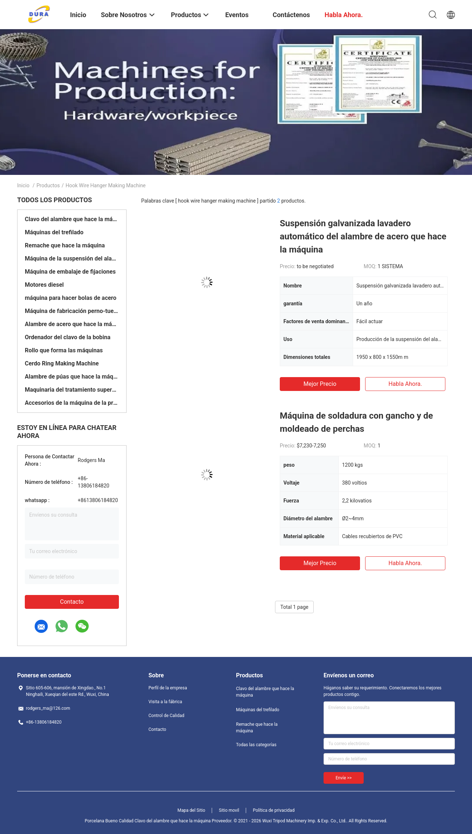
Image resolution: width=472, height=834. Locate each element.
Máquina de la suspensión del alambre (72, 258)
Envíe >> (344, 777)
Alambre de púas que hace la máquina (72, 376)
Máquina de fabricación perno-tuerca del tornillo (72, 311)
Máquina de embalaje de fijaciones (70, 271)
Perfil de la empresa (167, 687)
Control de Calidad (166, 715)
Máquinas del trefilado (54, 232)
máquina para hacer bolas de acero (70, 297)
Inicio (23, 185)
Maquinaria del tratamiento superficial (72, 389)
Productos (48, 185)
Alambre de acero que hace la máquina (72, 324)
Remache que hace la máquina (65, 245)
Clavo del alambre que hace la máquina (72, 219)
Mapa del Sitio (191, 810)
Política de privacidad (273, 810)
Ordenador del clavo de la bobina (68, 337)
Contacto (72, 601)
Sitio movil (229, 810)
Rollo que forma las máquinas (64, 350)
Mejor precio (319, 383)
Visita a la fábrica (165, 701)
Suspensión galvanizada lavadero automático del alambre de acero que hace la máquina (363, 236)
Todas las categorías (256, 744)
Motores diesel (44, 284)
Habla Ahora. (405, 383)
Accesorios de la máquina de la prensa (72, 402)
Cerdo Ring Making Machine (62, 363)
